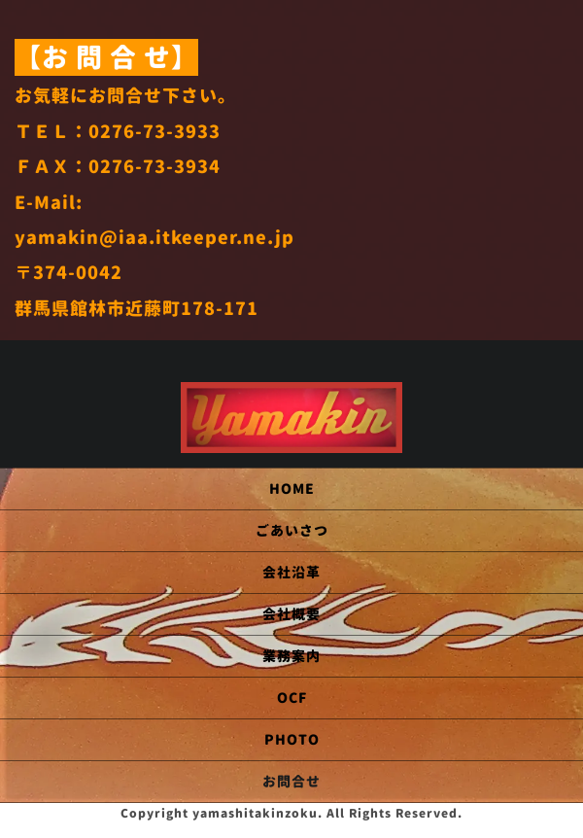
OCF (292, 697)
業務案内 (291, 655)
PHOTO (292, 739)
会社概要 (291, 614)
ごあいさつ (292, 530)
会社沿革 (291, 572)
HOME (292, 488)
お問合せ (291, 781)
